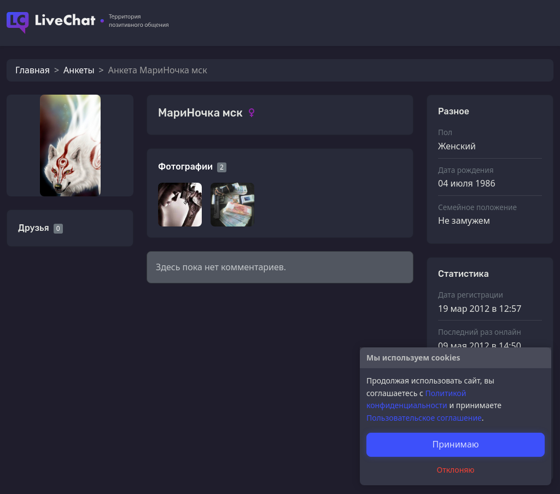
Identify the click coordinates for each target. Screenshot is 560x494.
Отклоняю (456, 469)
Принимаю (455, 444)
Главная (32, 70)
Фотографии (185, 166)
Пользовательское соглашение (424, 417)
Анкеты (78, 70)
